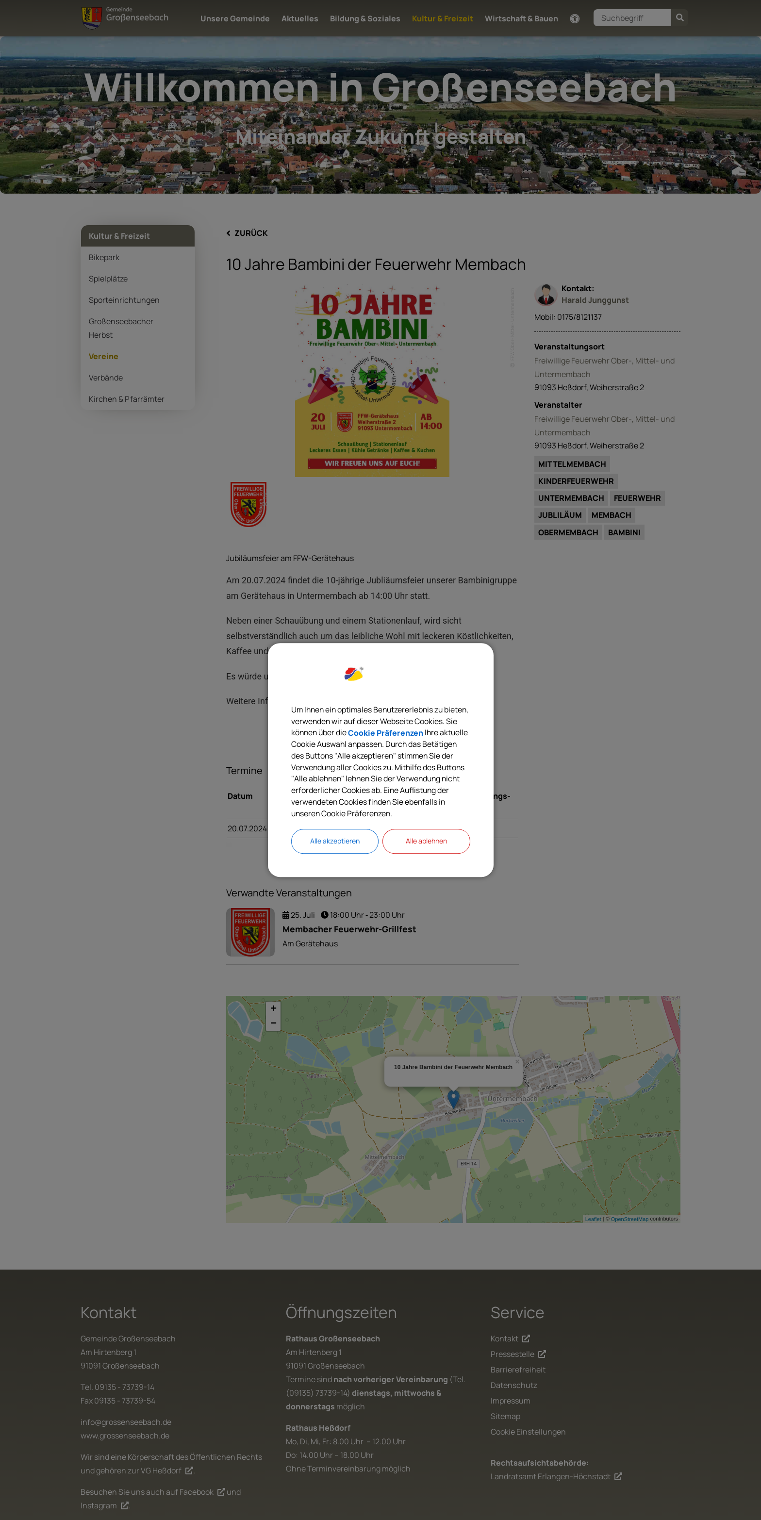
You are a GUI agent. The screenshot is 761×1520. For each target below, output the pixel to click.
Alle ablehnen (426, 842)
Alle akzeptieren (335, 842)
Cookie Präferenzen (432, 732)
